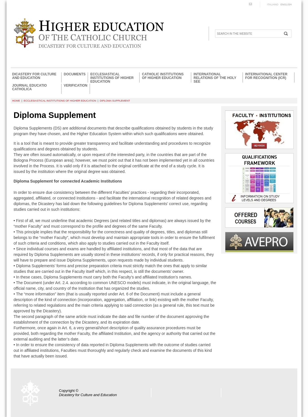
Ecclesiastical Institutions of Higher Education (111, 77)
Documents (74, 74)
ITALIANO (272, 4)
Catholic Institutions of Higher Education (163, 76)
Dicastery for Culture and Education (34, 76)
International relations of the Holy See (214, 77)
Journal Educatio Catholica (29, 87)
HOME (16, 100)
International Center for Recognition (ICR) (266, 76)
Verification (75, 85)
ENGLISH (286, 4)
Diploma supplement (115, 100)
